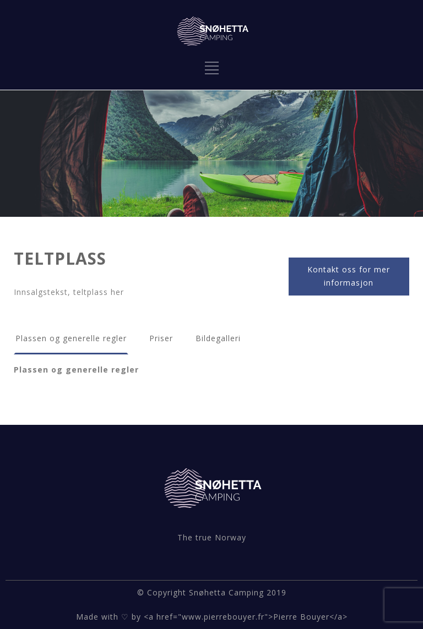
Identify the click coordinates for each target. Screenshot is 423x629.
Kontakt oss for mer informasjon (348, 276)
